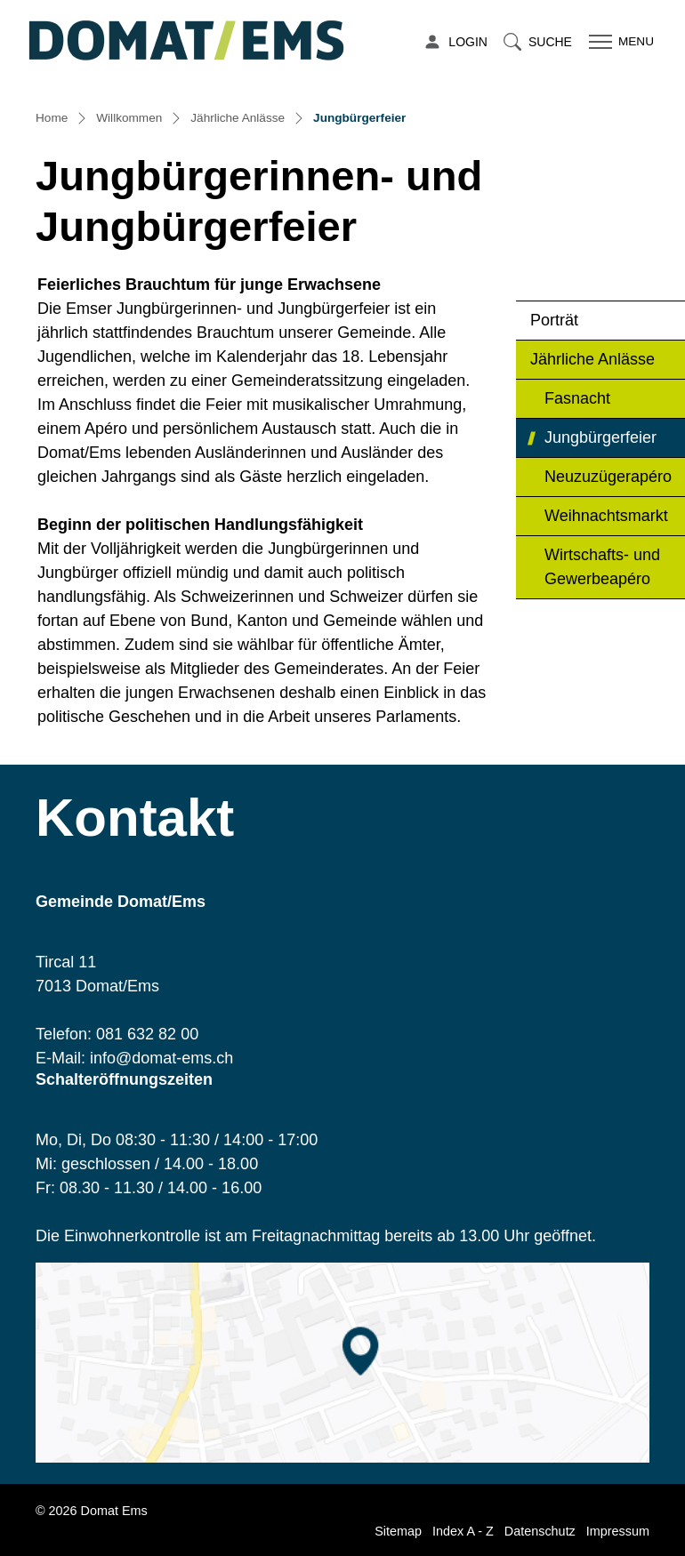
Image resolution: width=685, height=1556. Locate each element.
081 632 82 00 (147, 1034)
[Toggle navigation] (619, 42)
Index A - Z (463, 1531)
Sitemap (398, 1531)
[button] (538, 42)
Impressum (617, 1531)
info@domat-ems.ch (161, 1058)
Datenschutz (540, 1531)
